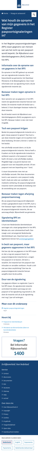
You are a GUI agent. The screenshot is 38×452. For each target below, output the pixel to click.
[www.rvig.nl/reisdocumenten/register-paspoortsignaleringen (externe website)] (19, 309)
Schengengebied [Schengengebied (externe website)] (26, 239)
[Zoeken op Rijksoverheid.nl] (34, 14)
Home (5, 13)
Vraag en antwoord (18, 13)
